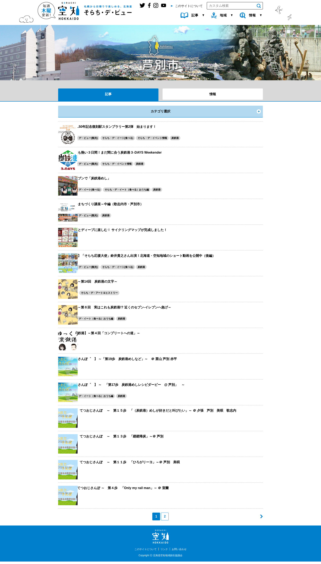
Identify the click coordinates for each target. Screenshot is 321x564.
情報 (212, 94)
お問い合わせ (181, 551)
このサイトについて (144, 551)
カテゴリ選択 (160, 111)
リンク (164, 551)
